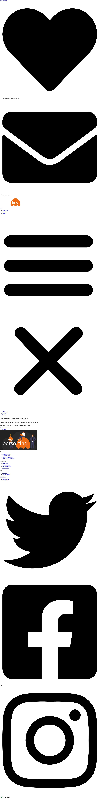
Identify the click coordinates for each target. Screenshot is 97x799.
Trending (4, 213)
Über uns (4, 211)
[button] (48, 312)
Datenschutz (3, 477)
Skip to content (3, 0)
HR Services (5, 210)
